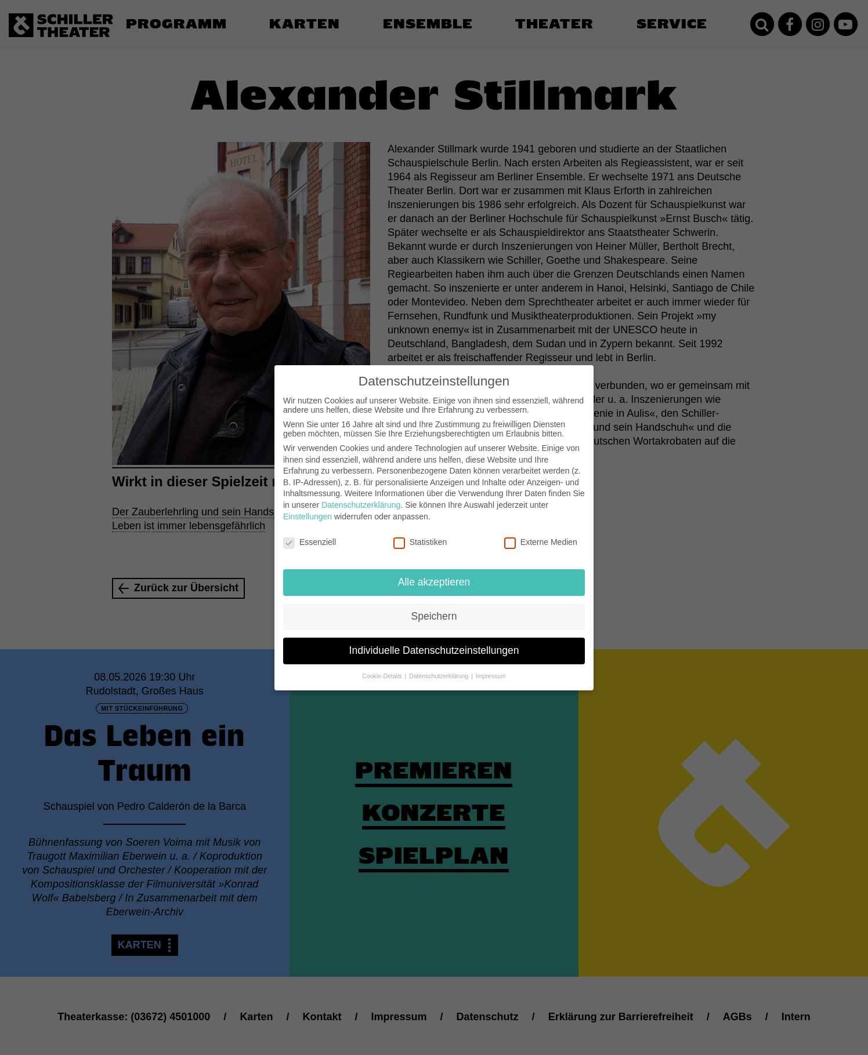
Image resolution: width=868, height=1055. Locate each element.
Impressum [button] (491, 664)
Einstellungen (307, 505)
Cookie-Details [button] (382, 664)
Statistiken (420, 531)
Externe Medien (540, 531)
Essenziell (309, 531)
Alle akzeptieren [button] (434, 571)
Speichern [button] (434, 605)
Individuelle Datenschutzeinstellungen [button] (434, 639)
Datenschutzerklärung (360, 494)
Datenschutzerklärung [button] (439, 664)
